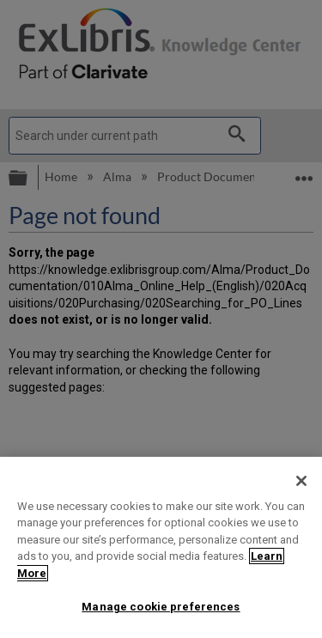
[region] (161, 547)
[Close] (301, 481)
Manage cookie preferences (161, 606)
